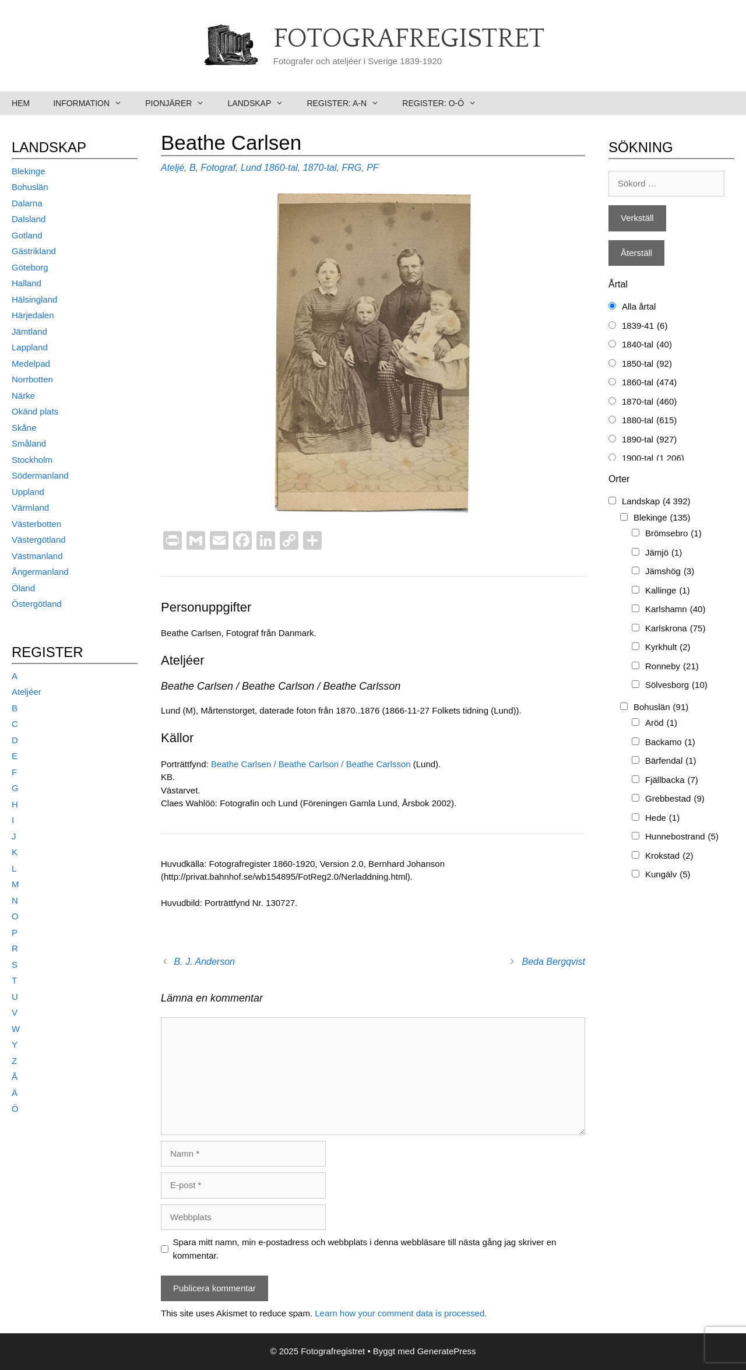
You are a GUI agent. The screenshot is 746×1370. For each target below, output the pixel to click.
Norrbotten (32, 379)
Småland (29, 443)
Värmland (30, 507)
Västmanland (37, 556)
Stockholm (32, 460)
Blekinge (28, 171)
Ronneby (672, 666)
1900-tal (653, 458)
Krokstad (669, 856)
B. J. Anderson (204, 962)
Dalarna (27, 203)
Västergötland (39, 540)
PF (372, 168)
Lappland (30, 347)
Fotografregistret (408, 39)
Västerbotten (36, 524)
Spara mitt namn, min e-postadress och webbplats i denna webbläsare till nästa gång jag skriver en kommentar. (365, 1248)
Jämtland (29, 331)
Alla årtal (639, 306)
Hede (662, 818)
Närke (23, 396)
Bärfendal (670, 761)
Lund (251, 168)
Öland (23, 588)
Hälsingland (34, 299)
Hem (21, 103)
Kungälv (668, 874)
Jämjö (663, 553)
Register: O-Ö (445, 103)
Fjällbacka (671, 780)
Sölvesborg (676, 685)
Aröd (661, 723)
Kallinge (667, 591)
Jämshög (669, 571)
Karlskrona (675, 628)
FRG (351, 168)
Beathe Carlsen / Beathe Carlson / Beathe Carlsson (311, 764)
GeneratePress (446, 1351)
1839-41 (644, 326)
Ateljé (172, 168)
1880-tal (649, 420)
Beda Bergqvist (553, 962)
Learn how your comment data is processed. (401, 1313)
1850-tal (647, 364)
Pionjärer (180, 103)
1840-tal (647, 345)
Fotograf (217, 168)
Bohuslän (30, 187)
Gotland (27, 235)
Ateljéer (26, 692)
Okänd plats (35, 411)
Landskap (261, 103)
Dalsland (28, 219)
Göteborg (30, 267)
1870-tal (320, 168)
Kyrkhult (668, 647)
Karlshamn (675, 609)
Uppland (28, 492)
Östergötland (37, 604)
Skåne (24, 428)
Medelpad (31, 363)
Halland (26, 283)
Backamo (670, 742)
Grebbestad (675, 799)
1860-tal (281, 168)
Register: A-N (348, 103)
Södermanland (40, 475)
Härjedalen (33, 315)
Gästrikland (34, 251)
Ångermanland (40, 572)
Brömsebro (673, 533)
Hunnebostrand (682, 837)
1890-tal (649, 440)
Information (93, 103)
